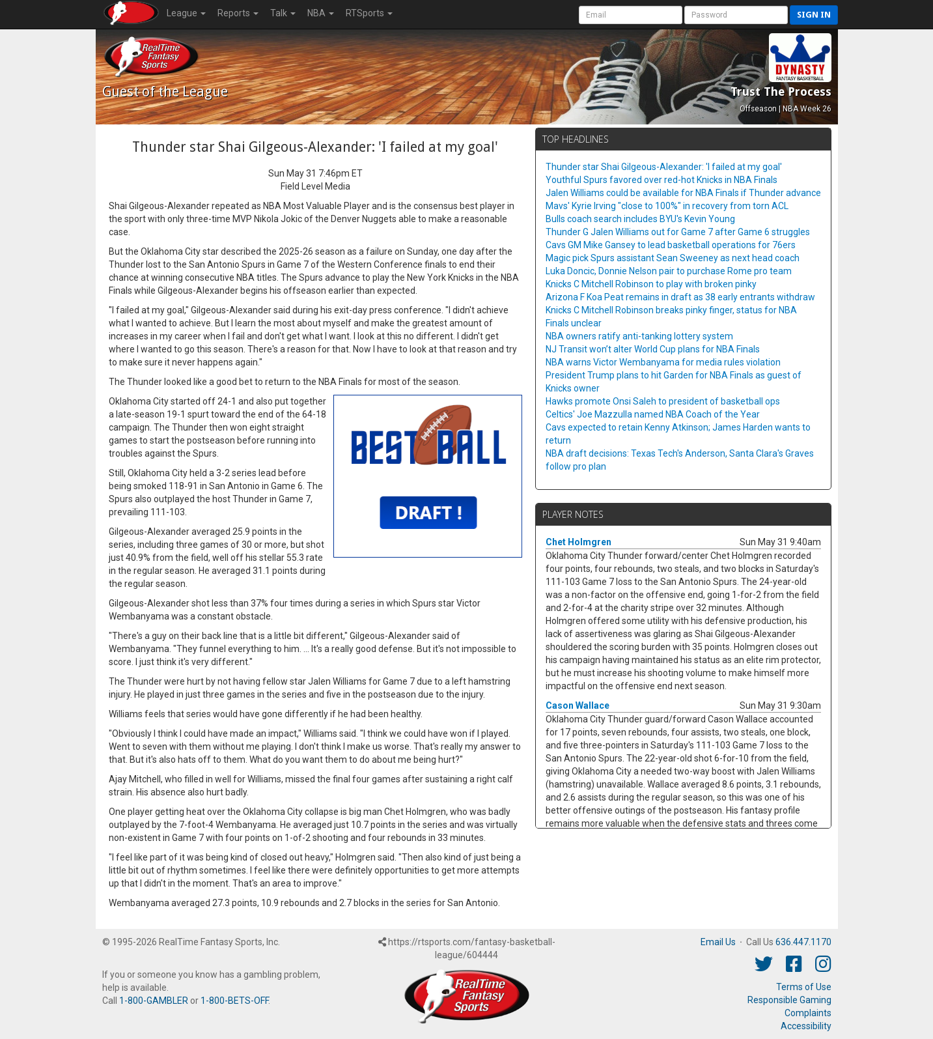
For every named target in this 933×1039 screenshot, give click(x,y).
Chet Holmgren (578, 542)
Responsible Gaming (789, 1000)
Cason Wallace (577, 705)
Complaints (808, 1013)
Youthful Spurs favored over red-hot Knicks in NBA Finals (661, 180)
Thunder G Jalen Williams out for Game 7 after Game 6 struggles (678, 232)
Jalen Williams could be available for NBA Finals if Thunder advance (683, 193)
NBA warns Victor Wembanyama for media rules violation (663, 362)
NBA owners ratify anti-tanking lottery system (639, 336)
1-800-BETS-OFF (234, 1000)
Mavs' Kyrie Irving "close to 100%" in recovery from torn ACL (667, 206)
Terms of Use (803, 987)
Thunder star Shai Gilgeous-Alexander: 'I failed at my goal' (664, 167)
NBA (320, 13)
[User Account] (630, 15)
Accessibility (806, 1026)
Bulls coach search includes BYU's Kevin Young (640, 219)
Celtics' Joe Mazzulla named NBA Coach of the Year (653, 414)
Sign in (814, 15)
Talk (283, 13)
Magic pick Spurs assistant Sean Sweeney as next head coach (673, 258)
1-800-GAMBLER (153, 1000)
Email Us (718, 942)
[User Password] (736, 15)
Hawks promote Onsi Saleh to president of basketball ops (663, 401)
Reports (237, 13)
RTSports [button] (369, 13)
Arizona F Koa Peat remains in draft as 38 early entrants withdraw (680, 297)
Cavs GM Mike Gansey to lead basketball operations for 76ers (671, 245)
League (186, 13)
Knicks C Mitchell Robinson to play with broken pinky (651, 284)
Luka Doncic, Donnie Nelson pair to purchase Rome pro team (669, 271)
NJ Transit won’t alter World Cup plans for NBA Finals (653, 349)
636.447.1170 (803, 942)
